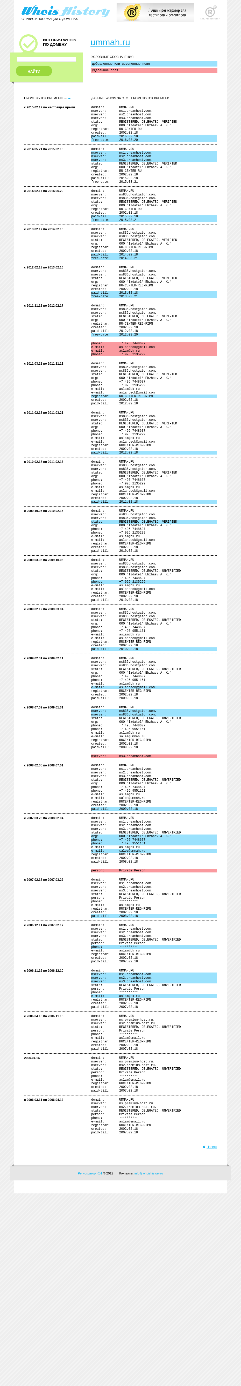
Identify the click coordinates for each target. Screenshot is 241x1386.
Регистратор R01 (90, 1366)
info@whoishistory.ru (148, 1366)
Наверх (210, 1339)
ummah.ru (110, 42)
